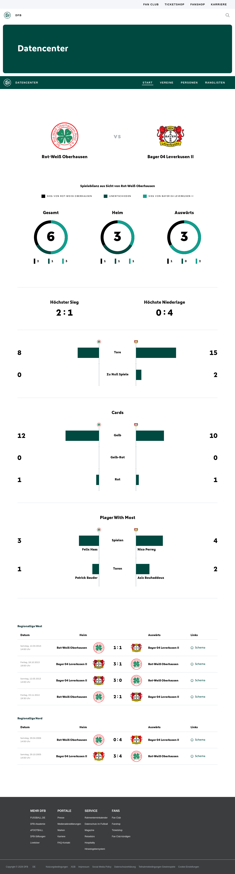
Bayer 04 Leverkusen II (163, 647)
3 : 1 (117, 664)
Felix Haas (89, 549)
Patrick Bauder (86, 578)
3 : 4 (117, 756)
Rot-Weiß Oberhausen (72, 647)
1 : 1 (117, 648)
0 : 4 (117, 740)
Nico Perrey (147, 549)
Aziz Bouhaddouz (151, 578)
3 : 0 (117, 680)
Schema (198, 647)
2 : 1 (117, 697)
